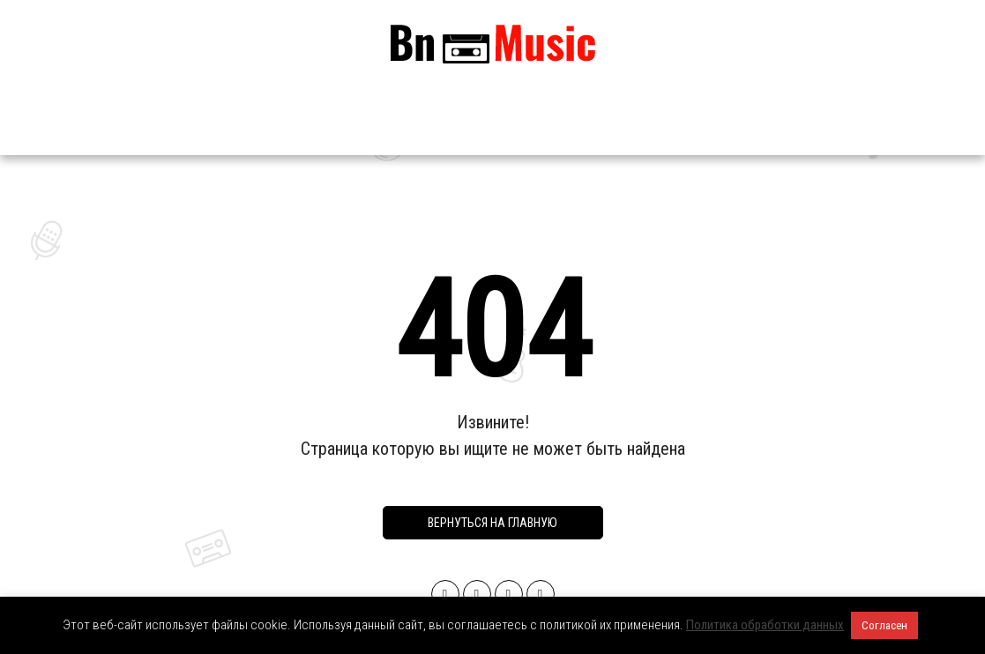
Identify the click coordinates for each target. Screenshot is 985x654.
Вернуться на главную (492, 523)
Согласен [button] (884, 625)
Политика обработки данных (765, 625)
